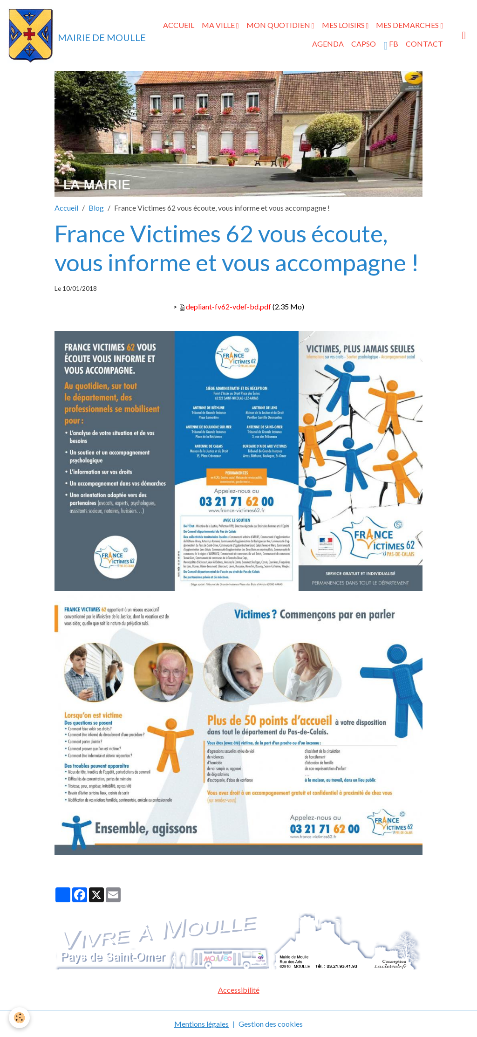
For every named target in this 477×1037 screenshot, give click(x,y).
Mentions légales (201, 1023)
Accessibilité (238, 989)
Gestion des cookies (270, 1023)
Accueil (66, 207)
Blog (96, 207)
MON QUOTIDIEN (279, 25)
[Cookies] (19, 1017)
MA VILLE (219, 25)
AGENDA (328, 43)
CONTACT (424, 43)
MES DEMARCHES (408, 25)
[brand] (61, 35)
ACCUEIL (178, 25)
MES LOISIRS (344, 25)
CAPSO (363, 43)
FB (390, 45)
